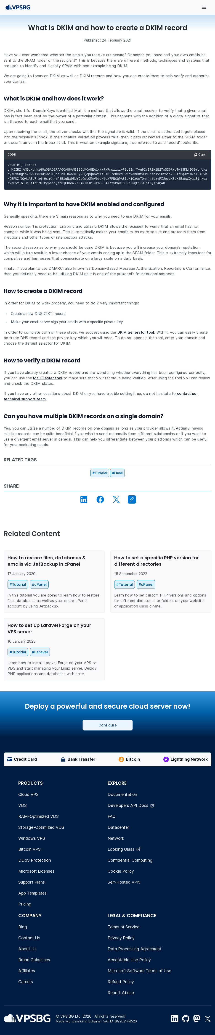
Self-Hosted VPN (124, 882)
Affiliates (26, 970)
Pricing (24, 904)
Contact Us (29, 937)
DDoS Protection (34, 860)
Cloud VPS (28, 794)
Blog (22, 926)
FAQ (112, 816)
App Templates (32, 893)
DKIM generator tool (135, 332)
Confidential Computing (130, 860)
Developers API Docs (131, 805)
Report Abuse (121, 992)
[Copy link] (132, 499)
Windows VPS (31, 838)
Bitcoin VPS (29, 849)
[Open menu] (204, 7)
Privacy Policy (121, 937)
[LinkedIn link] (174, 1018)
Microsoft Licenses (36, 871)
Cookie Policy (121, 871)
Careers (25, 981)
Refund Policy (121, 981)
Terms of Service (123, 926)
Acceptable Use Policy (129, 959)
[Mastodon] (196, 1018)
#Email (117, 473)
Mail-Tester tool (47, 378)
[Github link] (185, 1018)
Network (116, 838)
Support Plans (31, 882)
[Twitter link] (207, 1018)
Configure (107, 725)
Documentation (122, 794)
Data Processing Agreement (134, 948)
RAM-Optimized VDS (38, 816)
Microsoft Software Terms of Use (139, 970)
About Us (27, 948)
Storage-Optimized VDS (41, 827)
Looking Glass (124, 849)
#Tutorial (100, 473)
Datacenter (118, 827)
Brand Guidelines (34, 959)
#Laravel (40, 652)
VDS (22, 805)
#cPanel (39, 584)
